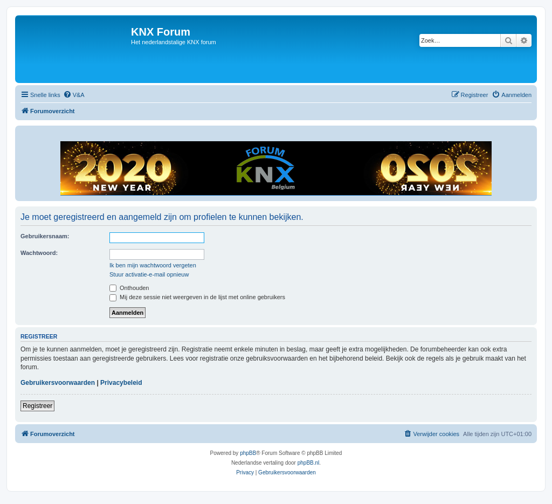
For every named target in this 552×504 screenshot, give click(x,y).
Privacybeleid (121, 382)
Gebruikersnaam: (44, 236)
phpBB (248, 453)
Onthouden (129, 288)
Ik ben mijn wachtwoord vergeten (152, 265)
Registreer (37, 406)
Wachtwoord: (39, 253)
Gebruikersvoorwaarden (57, 382)
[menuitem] (74, 94)
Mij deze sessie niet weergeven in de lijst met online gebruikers (197, 297)
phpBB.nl (309, 463)
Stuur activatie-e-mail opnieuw (149, 274)
